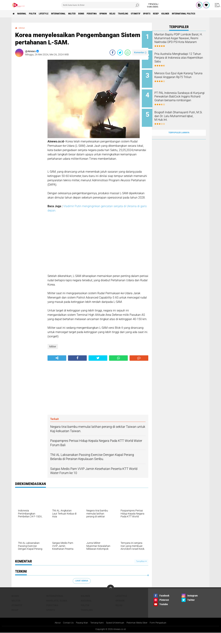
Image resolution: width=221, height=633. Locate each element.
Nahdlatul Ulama (56, 600)
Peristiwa (115, 13)
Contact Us (61, 622)
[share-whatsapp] (127, 52)
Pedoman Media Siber (141, 622)
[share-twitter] (120, 52)
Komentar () (140, 52)
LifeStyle (53, 13)
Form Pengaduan (165, 622)
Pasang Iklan (77, 622)
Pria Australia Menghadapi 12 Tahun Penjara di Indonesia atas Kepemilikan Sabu (183, 56)
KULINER (208, 13)
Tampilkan (141, 561)
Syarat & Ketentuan (116, 622)
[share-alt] (57, 358)
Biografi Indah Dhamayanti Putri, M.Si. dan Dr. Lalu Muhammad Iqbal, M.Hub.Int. (183, 110)
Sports (184, 13)
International (71, 13)
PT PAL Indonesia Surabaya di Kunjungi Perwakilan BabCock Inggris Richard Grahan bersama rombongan (183, 94)
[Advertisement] (29, 114)
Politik (39, 13)
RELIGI (141, 13)
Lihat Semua (81, 581)
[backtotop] (110, 588)
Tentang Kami (94, 622)
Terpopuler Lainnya (178, 125)
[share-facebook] (112, 52)
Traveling (155, 13)
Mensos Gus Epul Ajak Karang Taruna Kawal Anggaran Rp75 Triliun (183, 74)
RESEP (196, 13)
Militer (88, 13)
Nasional (25, 13)
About (49, 622)
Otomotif (170, 13)
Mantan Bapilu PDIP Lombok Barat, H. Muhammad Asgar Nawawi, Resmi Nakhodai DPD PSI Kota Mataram (183, 40)
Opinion (129, 13)
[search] (100, 5)
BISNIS (101, 13)
